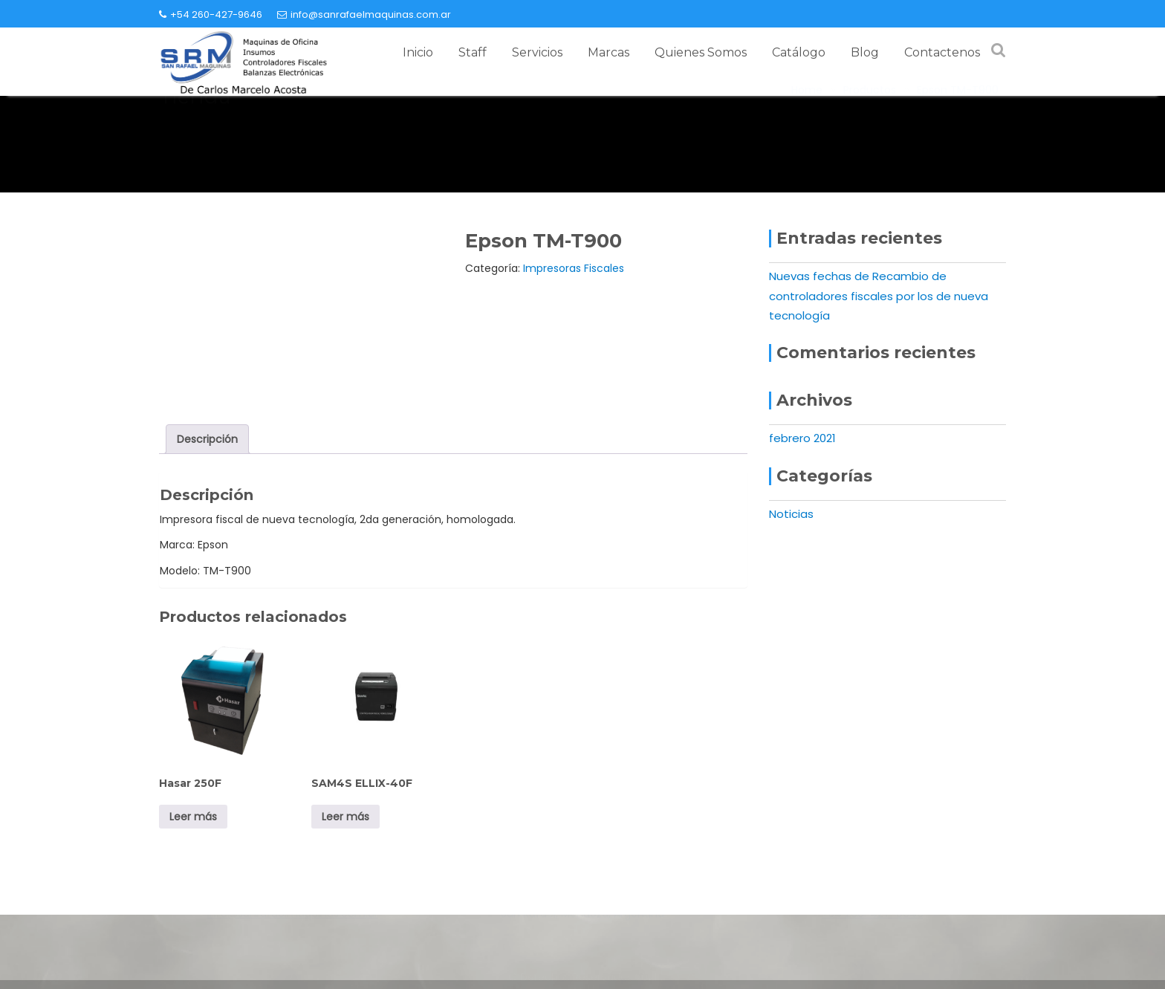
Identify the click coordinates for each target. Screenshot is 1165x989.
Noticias (791, 514)
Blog (865, 52)
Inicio (418, 52)
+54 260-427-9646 (210, 14)
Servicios (537, 52)
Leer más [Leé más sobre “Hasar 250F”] (193, 816)
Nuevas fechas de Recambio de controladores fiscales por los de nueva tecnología (878, 295)
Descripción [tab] (207, 439)
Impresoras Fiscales (573, 268)
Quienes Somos (701, 52)
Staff (472, 52)
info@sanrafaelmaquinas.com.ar (364, 14)
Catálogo (798, 52)
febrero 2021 (802, 438)
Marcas (608, 52)
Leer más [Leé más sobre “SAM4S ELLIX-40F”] (345, 816)
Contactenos (942, 52)
